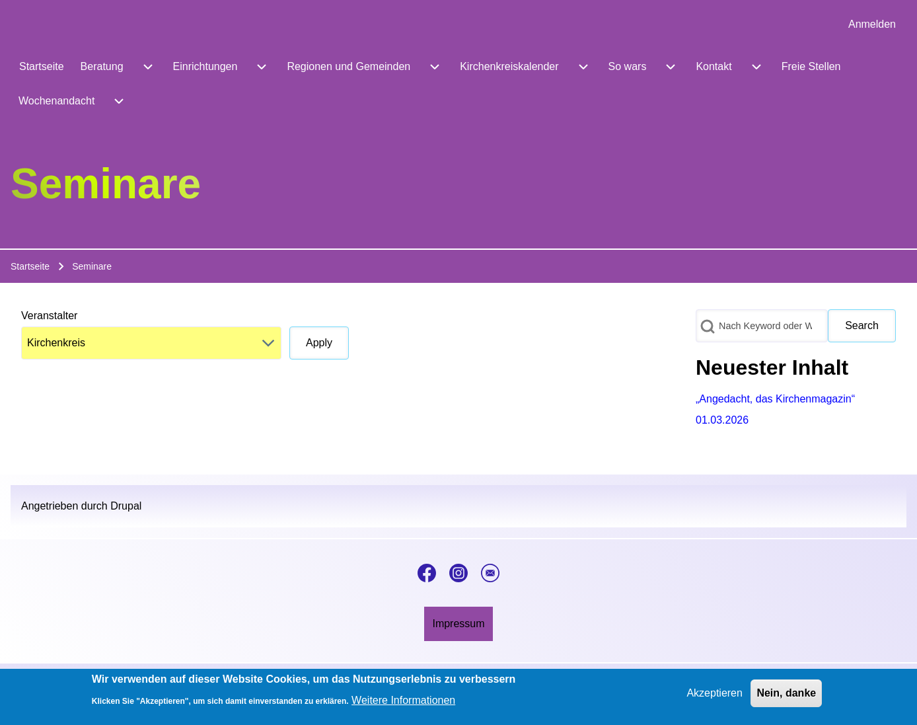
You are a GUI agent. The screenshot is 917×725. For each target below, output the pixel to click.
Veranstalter (49, 315)
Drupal (125, 506)
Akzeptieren (714, 693)
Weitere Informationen (403, 700)
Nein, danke (786, 693)
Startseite (30, 266)
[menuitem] (872, 24)
